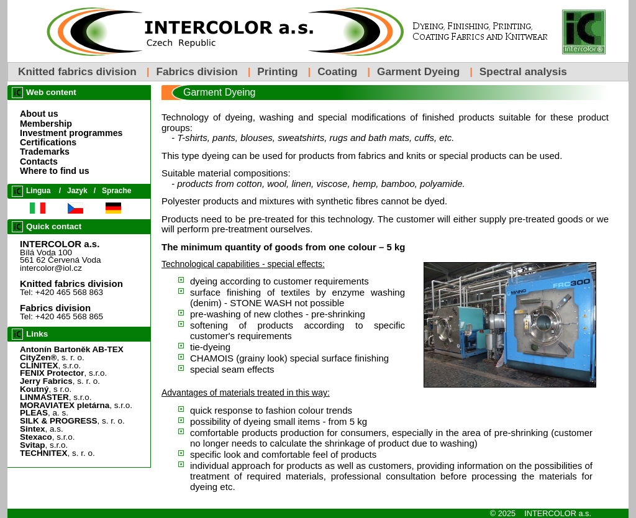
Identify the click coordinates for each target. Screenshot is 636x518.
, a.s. (41, 429)
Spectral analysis (523, 71)
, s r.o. (45, 389)
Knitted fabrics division (77, 71)
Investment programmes (71, 133)
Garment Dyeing (418, 71)
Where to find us (54, 171)
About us (39, 114)
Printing (277, 71)
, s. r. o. (52, 357)
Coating (337, 71)
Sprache (116, 190)
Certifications (48, 142)
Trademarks (45, 152)
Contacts (39, 161)
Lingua (38, 190)
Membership (46, 124)
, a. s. (44, 412)
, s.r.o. (50, 365)
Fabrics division (196, 71)
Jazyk (77, 190)
